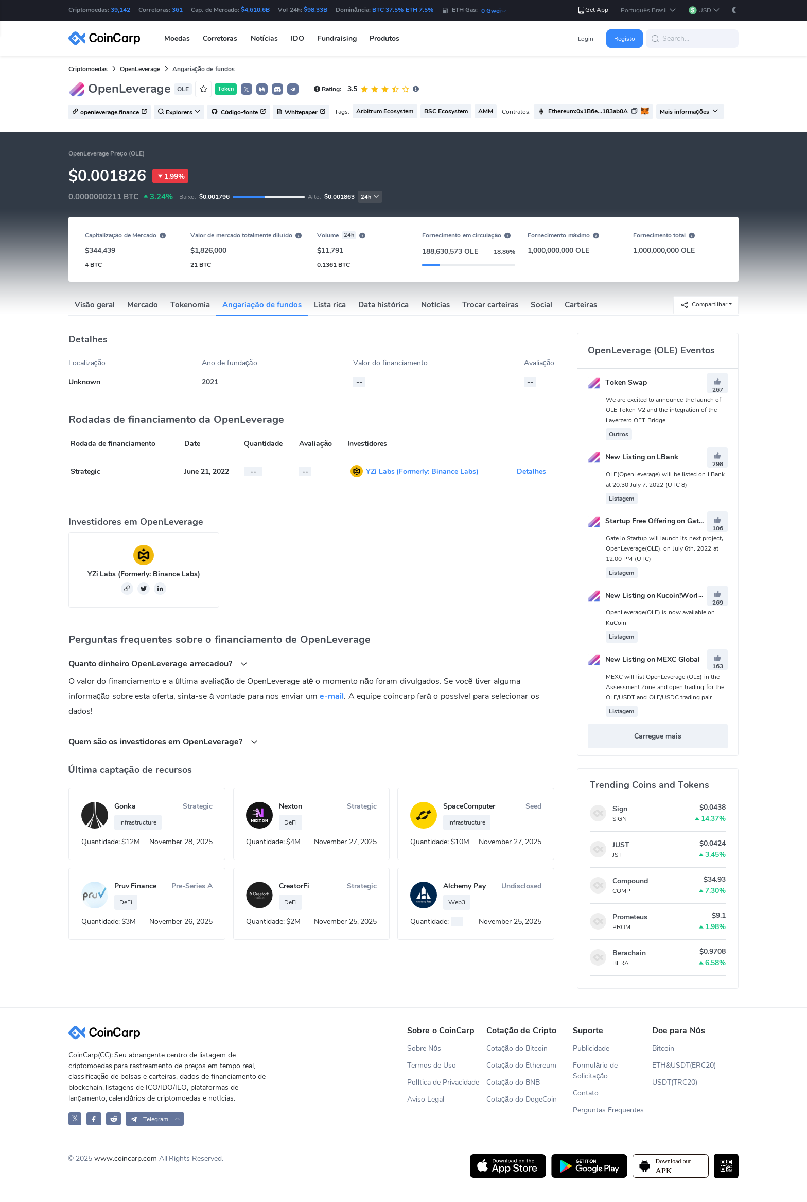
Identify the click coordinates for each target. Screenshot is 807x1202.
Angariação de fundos (262, 305)
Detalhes (531, 471)
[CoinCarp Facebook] (93, 1118)
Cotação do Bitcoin (517, 1048)
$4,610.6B (255, 10)
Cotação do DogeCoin (521, 1099)
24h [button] (370, 197)
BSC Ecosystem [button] (446, 111)
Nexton (290, 806)
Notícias (435, 305)
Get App (592, 10)
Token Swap (617, 382)
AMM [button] (485, 111)
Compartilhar (703, 304)
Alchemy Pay (464, 886)
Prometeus (629, 917)
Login (585, 39)
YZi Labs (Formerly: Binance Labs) (422, 471)
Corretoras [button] (220, 38)
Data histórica (383, 305)
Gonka (125, 806)
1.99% (170, 176)
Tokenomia (190, 305)
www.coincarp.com (125, 1158)
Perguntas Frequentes (608, 1110)
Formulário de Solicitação (595, 1070)
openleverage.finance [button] (109, 112)
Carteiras (581, 305)
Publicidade (591, 1048)
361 (177, 10)
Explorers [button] (179, 112)
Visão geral (95, 305)
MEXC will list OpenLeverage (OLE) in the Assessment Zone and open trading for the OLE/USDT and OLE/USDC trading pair (665, 687)
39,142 (120, 10)
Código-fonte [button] (239, 112)
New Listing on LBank (633, 457)
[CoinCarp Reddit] (113, 1118)
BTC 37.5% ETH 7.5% (402, 10)
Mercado (142, 305)
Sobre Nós (424, 1048)
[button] (648, 10)
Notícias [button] (264, 38)
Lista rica (330, 305)
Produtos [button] (384, 38)
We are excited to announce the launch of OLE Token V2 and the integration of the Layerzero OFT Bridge (663, 410)
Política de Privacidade (443, 1082)
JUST (620, 845)
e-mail (332, 696)
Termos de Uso (431, 1065)
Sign (619, 809)
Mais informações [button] (689, 112)
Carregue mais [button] (657, 736)
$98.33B (315, 10)
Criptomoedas (88, 69)
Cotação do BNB (513, 1082)
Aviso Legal (425, 1099)
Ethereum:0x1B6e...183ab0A (588, 111)
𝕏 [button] (246, 89)
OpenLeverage (140, 69)
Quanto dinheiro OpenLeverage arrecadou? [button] (158, 663)
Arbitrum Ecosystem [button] (384, 111)
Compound (630, 881)
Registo (624, 39)
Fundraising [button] (337, 38)
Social (541, 305)
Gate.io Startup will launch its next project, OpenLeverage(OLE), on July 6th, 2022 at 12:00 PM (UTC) (664, 548)
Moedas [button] (177, 38)
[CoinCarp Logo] (107, 38)
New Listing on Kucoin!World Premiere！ (664, 595)
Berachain (629, 953)
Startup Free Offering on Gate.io (649, 521)
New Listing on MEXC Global (644, 659)
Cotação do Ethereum (521, 1065)
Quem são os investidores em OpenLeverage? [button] (163, 741)
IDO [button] (297, 38)
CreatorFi (294, 886)
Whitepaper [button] (301, 112)
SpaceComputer (469, 806)
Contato (586, 1093)
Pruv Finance (135, 886)
